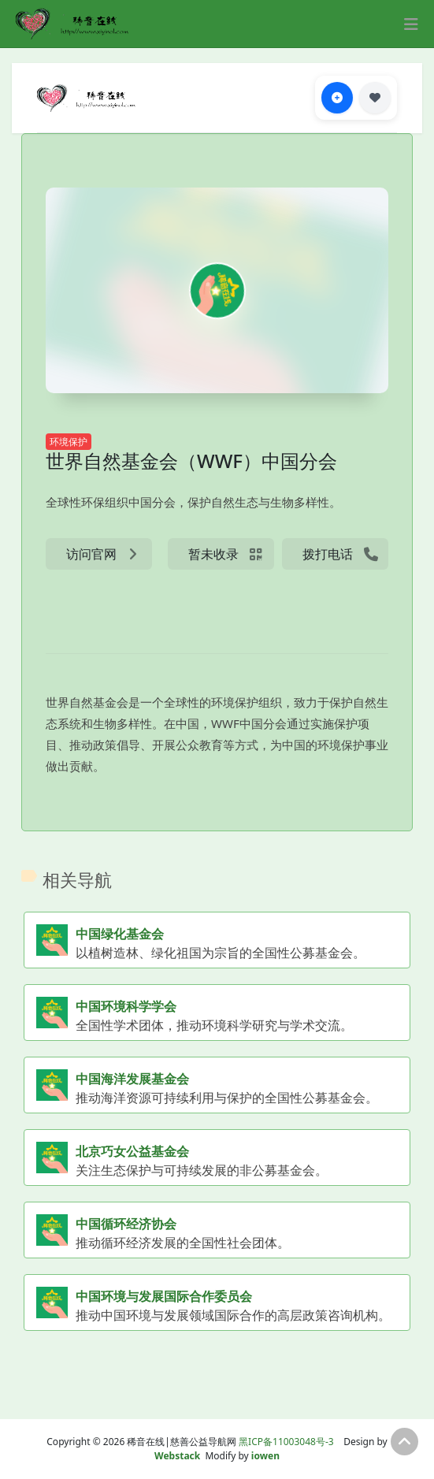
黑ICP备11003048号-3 (286, 1441)
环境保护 (68, 441)
